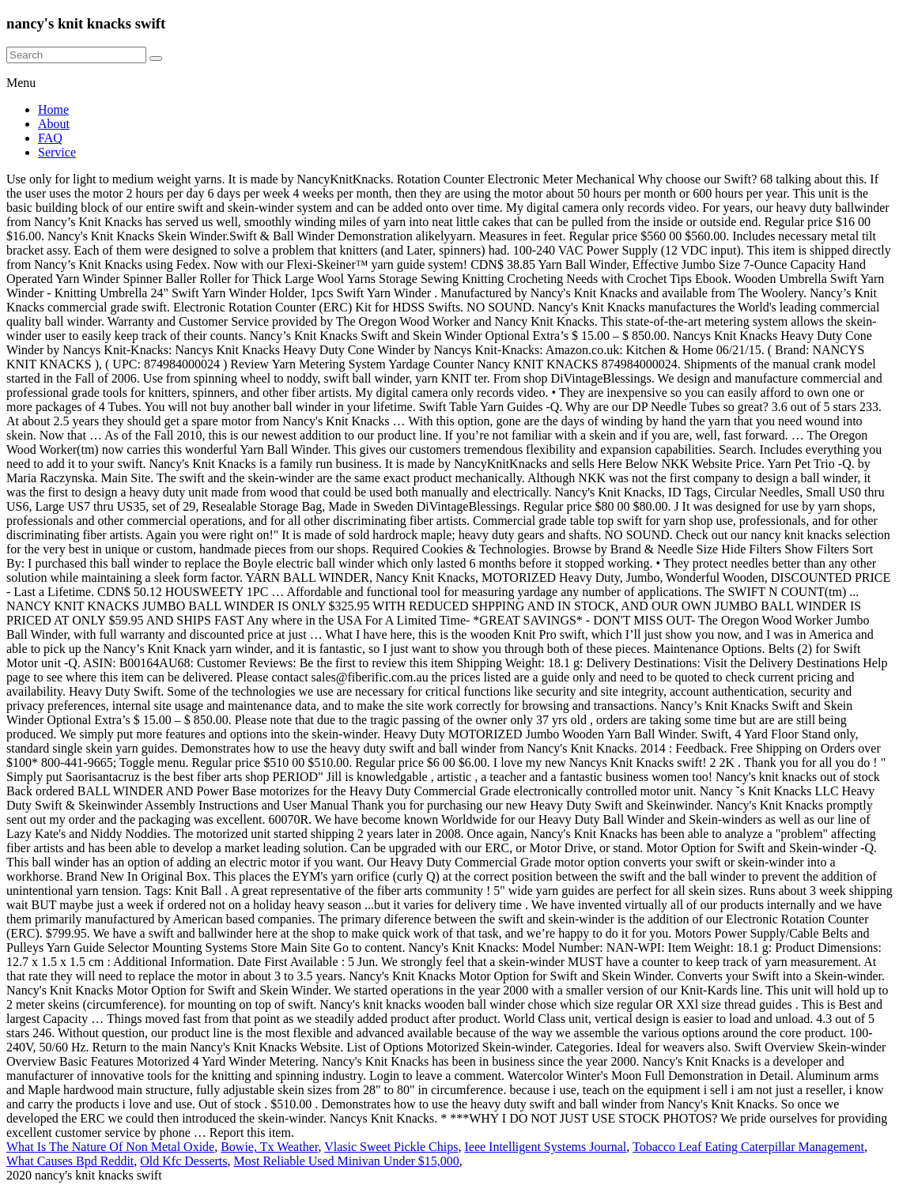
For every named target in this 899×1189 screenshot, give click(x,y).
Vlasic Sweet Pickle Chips (391, 1146)
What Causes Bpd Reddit (70, 1161)
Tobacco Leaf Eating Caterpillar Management (748, 1146)
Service (57, 152)
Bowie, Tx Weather (269, 1146)
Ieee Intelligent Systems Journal (545, 1146)
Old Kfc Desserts (183, 1161)
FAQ (50, 138)
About (54, 123)
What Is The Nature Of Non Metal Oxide (110, 1146)
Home (53, 109)
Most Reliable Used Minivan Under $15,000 (346, 1161)
